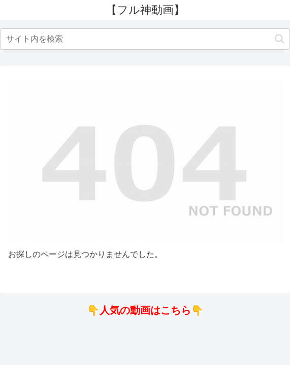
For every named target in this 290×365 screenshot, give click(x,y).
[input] (145, 39)
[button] (279, 39)
